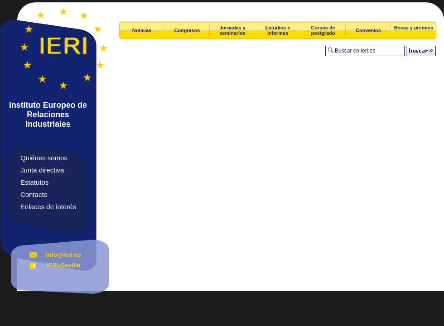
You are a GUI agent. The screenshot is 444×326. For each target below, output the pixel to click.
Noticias (141, 30)
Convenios (368, 30)
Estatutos (34, 182)
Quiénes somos (44, 158)
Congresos (187, 30)
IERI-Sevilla (63, 265)
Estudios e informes (277, 30)
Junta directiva (42, 170)
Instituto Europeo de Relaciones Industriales (48, 115)
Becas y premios (413, 27)
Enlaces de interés (48, 207)
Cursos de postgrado (323, 30)
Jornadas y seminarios (232, 30)
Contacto (34, 194)
